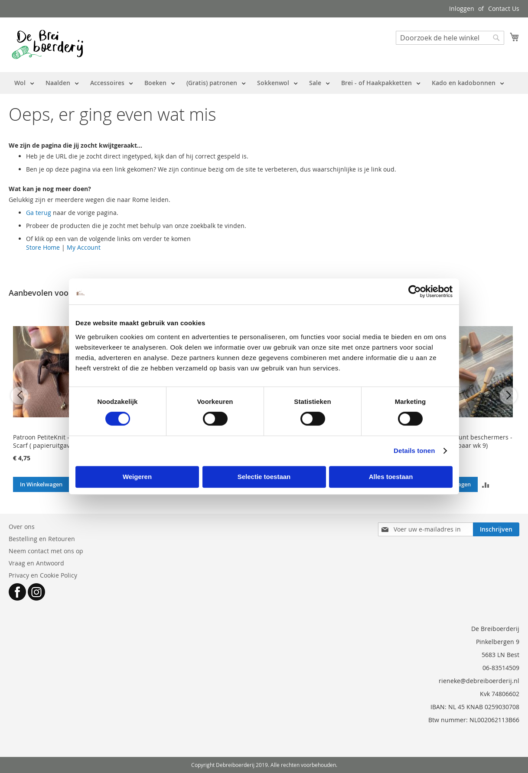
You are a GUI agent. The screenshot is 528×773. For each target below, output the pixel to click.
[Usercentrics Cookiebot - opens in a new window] (415, 291)
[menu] (259, 83)
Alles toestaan (391, 476)
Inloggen (461, 8)
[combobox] (450, 38)
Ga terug (38, 212)
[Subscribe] (496, 529)
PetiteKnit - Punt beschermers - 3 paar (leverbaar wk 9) (466, 441)
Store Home (43, 247)
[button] (485, 484)
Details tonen (414, 450)
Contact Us (503, 8)
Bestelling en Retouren (42, 539)
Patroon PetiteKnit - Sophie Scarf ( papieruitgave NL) (52, 441)
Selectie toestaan (264, 476)
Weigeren (137, 476)
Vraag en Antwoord (36, 563)
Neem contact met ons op (46, 551)
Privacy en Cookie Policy (43, 575)
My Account (84, 247)
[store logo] (47, 44)
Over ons (22, 526)
